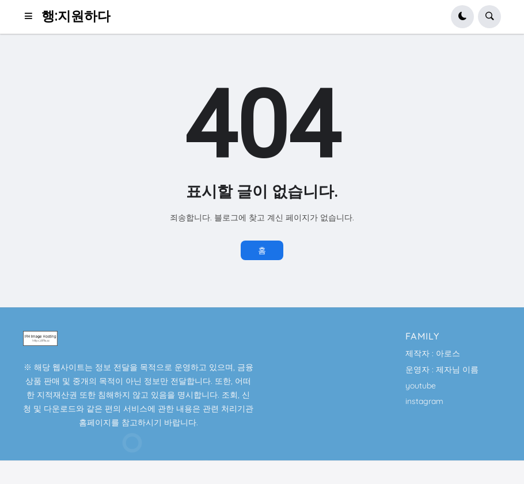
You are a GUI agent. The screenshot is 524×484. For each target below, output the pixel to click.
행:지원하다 (76, 16)
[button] (32, 16)
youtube (420, 385)
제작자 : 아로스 (432, 353)
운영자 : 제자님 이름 (442, 369)
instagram (424, 401)
